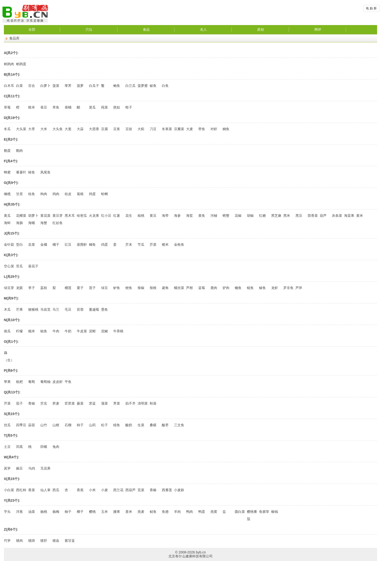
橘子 (55, 244)
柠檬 (19, 331)
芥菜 (153, 244)
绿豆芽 (9, 288)
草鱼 (55, 107)
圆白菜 (240, 512)
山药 (92, 425)
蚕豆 (43, 107)
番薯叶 (21, 172)
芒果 (19, 309)
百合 (31, 86)
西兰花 (118, 490)
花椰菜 (21, 215)
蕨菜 (80, 403)
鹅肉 (19, 151)
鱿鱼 (153, 512)
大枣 (31, 129)
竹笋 (7, 541)
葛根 (80, 194)
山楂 (55, 425)
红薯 (116, 215)
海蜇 (189, 215)
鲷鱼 (226, 129)
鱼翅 (165, 512)
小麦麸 (179, 490)
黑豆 (298, 215)
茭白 (19, 244)
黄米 (359, 215)
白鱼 (165, 86)
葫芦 (323, 215)
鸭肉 (189, 512)
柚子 (68, 512)
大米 (43, 129)
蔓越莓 (94, 309)
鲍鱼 (116, 86)
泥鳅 (104, 331)
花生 (128, 215)
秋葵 (153, 403)
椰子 (80, 512)
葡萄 (31, 382)
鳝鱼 (116, 425)
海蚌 (7, 223)
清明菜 (143, 403)
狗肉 (43, 194)
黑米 (286, 215)
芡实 (43, 403)
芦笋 (298, 288)
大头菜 (21, 129)
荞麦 (55, 403)
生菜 (141, 425)
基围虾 (82, 244)
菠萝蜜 (143, 86)
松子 (104, 425)
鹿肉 (213, 288)
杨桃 (43, 512)
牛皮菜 (82, 331)
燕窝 (213, 512)
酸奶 (128, 425)
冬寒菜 (167, 129)
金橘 (43, 244)
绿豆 (104, 288)
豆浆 (116, 129)
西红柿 (21, 490)
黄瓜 (7, 215)
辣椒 (141, 288)
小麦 (104, 490)
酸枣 (165, 425)
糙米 (31, 107)
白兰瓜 (130, 86)
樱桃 (92, 512)
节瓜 (141, 244)
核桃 (141, 215)
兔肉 (55, 447)
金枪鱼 (179, 244)
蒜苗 (31, 425)
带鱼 (201, 129)
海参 (177, 215)
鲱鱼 (31, 172)
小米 (92, 490)
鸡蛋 (104, 244)
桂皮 (68, 194)
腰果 (116, 512)
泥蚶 (92, 331)
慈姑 (116, 107)
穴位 (89, 29)
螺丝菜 (179, 288)
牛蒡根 (118, 331)
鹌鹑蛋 (21, 64)
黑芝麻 (276, 215)
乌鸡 (31, 468)
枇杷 (19, 382)
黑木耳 (70, 215)
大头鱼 (57, 129)
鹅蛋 (7, 151)
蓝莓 (201, 288)
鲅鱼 (153, 86)
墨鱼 (104, 309)
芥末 (128, 244)
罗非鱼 (288, 288)
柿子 (80, 425)
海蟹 (43, 223)
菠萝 (80, 86)
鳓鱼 (238, 288)
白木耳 (9, 86)
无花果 (45, 468)
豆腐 (104, 129)
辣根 (153, 288)
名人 (203, 29)
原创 (260, 29)
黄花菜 (45, 215)
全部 (31, 29)
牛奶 (68, 331)
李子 (31, 288)
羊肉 (177, 512)
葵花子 (33, 266)
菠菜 (55, 86)
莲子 (92, 288)
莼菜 (104, 107)
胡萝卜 (33, 215)
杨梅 (55, 512)
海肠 (19, 223)
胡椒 (250, 215)
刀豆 (153, 129)
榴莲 (68, 288)
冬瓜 (7, 129)
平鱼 (68, 382)
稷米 (165, 244)
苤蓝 (92, 403)
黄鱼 (201, 215)
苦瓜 (19, 266)
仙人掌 (45, 490)
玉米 (104, 512)
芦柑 (189, 288)
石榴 (68, 425)
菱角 (165, 288)
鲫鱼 (92, 244)
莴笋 (7, 468)
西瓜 (55, 490)
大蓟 (141, 129)
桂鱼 (31, 194)
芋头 (7, 512)
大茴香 (94, 129)
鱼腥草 (264, 512)
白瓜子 (94, 86)
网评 (317, 29)
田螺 (43, 447)
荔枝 (43, 288)
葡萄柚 (45, 382)
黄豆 (153, 215)
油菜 (31, 512)
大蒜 (80, 129)
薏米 (128, 512)
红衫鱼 (57, 223)
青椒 (31, 403)
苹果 (7, 382)
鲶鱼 (43, 331)
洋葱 (19, 512)
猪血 (55, 541)
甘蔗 (19, 194)
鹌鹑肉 (9, 64)
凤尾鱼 (45, 172)
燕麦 (141, 512)
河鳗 (213, 215)
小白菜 (9, 490)
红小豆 (106, 215)
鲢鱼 (250, 288)
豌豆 (19, 468)
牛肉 (55, 331)
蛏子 (128, 107)
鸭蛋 (201, 512)
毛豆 (68, 309)
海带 (165, 215)
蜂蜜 (7, 172)
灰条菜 (337, 215)
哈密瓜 (82, 215)
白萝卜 (45, 86)
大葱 (68, 129)
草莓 (7, 107)
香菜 (31, 490)
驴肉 (226, 288)
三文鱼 (179, 425)
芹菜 (7, 403)
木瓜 (7, 309)
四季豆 (21, 425)
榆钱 (274, 512)
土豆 (7, 447)
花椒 (238, 215)
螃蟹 (226, 215)
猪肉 (19, 541)
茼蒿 (19, 447)
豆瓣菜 (179, 129)
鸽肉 (55, 194)
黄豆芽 (57, 215)
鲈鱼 (116, 288)
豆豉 (128, 129)
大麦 (189, 129)
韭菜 (31, 244)
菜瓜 (92, 107)
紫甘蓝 (70, 541)
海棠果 (349, 215)
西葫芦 (130, 490)
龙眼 (19, 288)
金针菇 (9, 244)
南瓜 (7, 331)
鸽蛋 (92, 194)
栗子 (80, 288)
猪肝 (43, 541)
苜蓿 (80, 309)
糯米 (31, 331)
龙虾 (274, 288)
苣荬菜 (70, 403)
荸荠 (68, 86)
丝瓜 (7, 425)
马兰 (55, 309)
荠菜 (116, 403)
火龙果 (94, 215)
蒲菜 (104, 403)
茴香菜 (313, 215)
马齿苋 (45, 309)
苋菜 (141, 490)
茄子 (19, 403)
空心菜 (9, 266)
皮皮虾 (57, 382)
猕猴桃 (33, 309)
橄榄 (7, 194)
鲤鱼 (128, 288)
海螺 (31, 223)
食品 (146, 29)
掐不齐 (130, 403)
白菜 (19, 86)
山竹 (43, 425)
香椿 (153, 490)
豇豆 (68, 244)
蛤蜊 (104, 194)
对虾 (213, 129)
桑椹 (153, 425)
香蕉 (80, 490)
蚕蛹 (68, 107)
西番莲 (167, 490)
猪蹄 (31, 541)
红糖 (262, 215)
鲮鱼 (262, 288)
